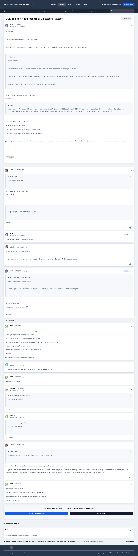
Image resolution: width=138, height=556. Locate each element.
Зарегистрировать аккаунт (37, 513)
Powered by (125, 553)
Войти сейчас (101, 513)
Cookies (24, 553)
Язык (7, 553)
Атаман (12, 364)
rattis (11, 325)
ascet (11, 24)
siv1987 (12, 169)
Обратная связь (15, 553)
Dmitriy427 (13, 388)
